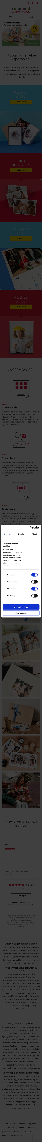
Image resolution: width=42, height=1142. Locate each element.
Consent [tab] (7, 534)
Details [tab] (21, 534)
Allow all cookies (21, 607)
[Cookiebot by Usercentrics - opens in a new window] (29, 527)
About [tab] (34, 534)
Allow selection (21, 613)
